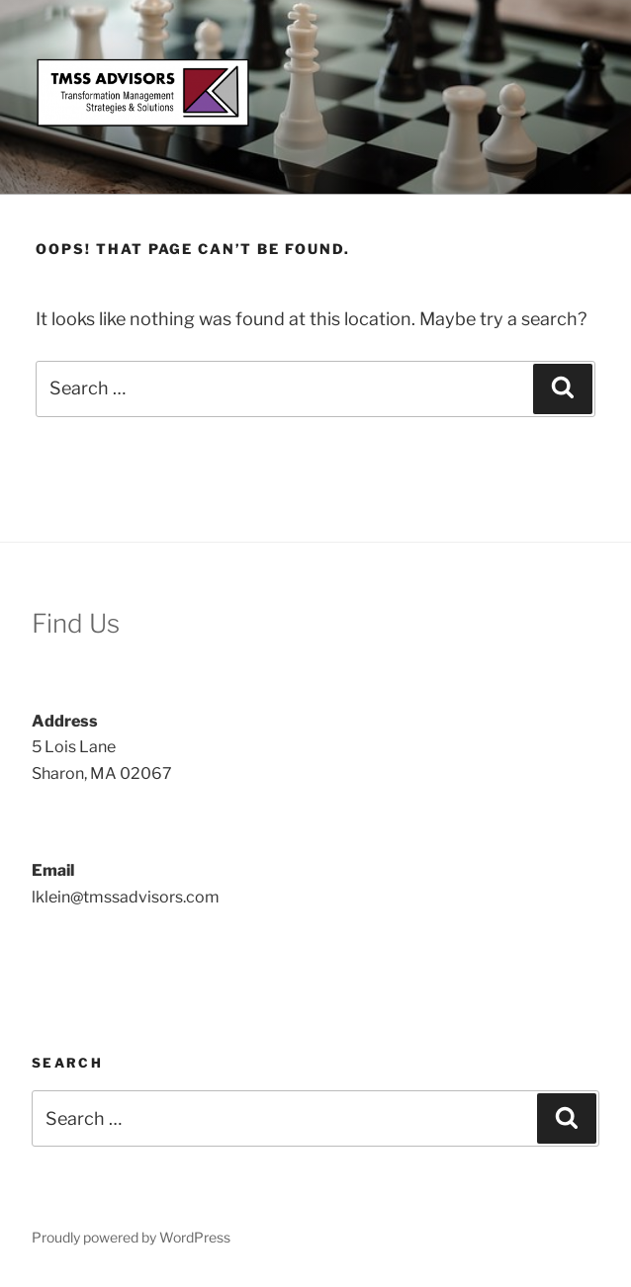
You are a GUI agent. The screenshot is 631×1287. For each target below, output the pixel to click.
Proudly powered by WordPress (131, 1237)
